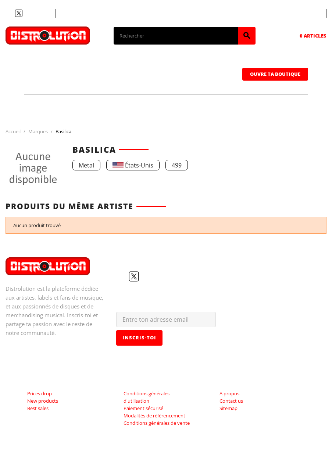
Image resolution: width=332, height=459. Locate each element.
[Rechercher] (176, 36)
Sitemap (228, 408)
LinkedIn (45, 13)
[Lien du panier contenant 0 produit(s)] (302, 36)
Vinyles (149, 63)
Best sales (38, 408)
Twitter (18, 13)
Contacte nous (79, 13)
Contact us (231, 401)
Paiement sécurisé (143, 408)
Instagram (36, 13)
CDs (100, 63)
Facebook (10, 13)
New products (42, 401)
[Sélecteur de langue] (312, 13)
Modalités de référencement (154, 415)
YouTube (27, 13)
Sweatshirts (127, 84)
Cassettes (209, 63)
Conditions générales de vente (157, 423)
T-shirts (51, 63)
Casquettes (57, 84)
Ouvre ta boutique (275, 74)
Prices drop (39, 393)
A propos (229, 393)
